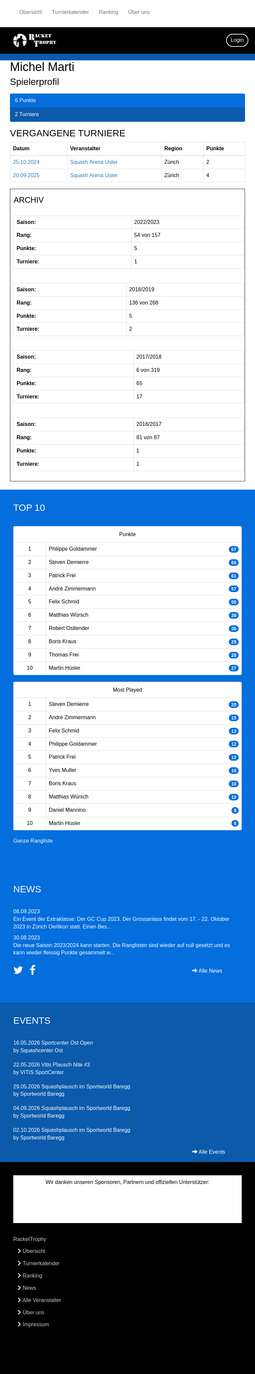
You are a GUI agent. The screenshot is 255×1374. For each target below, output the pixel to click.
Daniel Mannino (67, 810)
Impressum (33, 1324)
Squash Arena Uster (94, 162)
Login (237, 40)
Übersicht (31, 12)
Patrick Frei (62, 575)
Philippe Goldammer (73, 549)
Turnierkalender (70, 12)
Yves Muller (62, 770)
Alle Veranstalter (39, 1300)
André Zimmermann (72, 588)
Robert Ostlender (69, 628)
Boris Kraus (62, 641)
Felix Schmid (64, 601)
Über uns (139, 12)
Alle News (207, 971)
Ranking (109, 12)
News (27, 1288)
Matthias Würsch (68, 615)
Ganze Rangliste (32, 841)
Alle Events (208, 1152)
